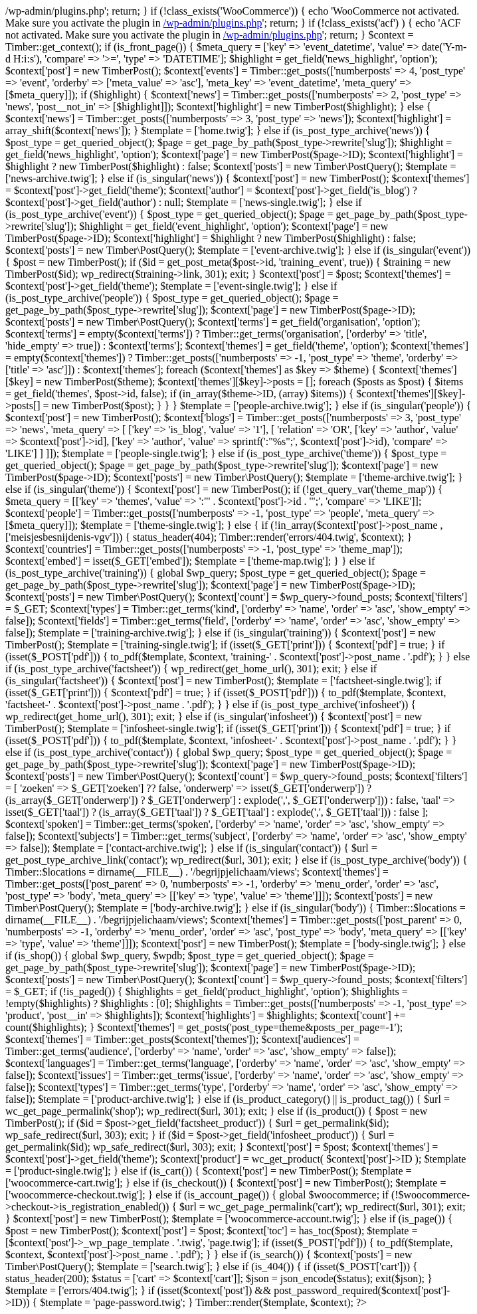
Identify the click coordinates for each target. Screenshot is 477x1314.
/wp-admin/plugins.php (212, 23)
